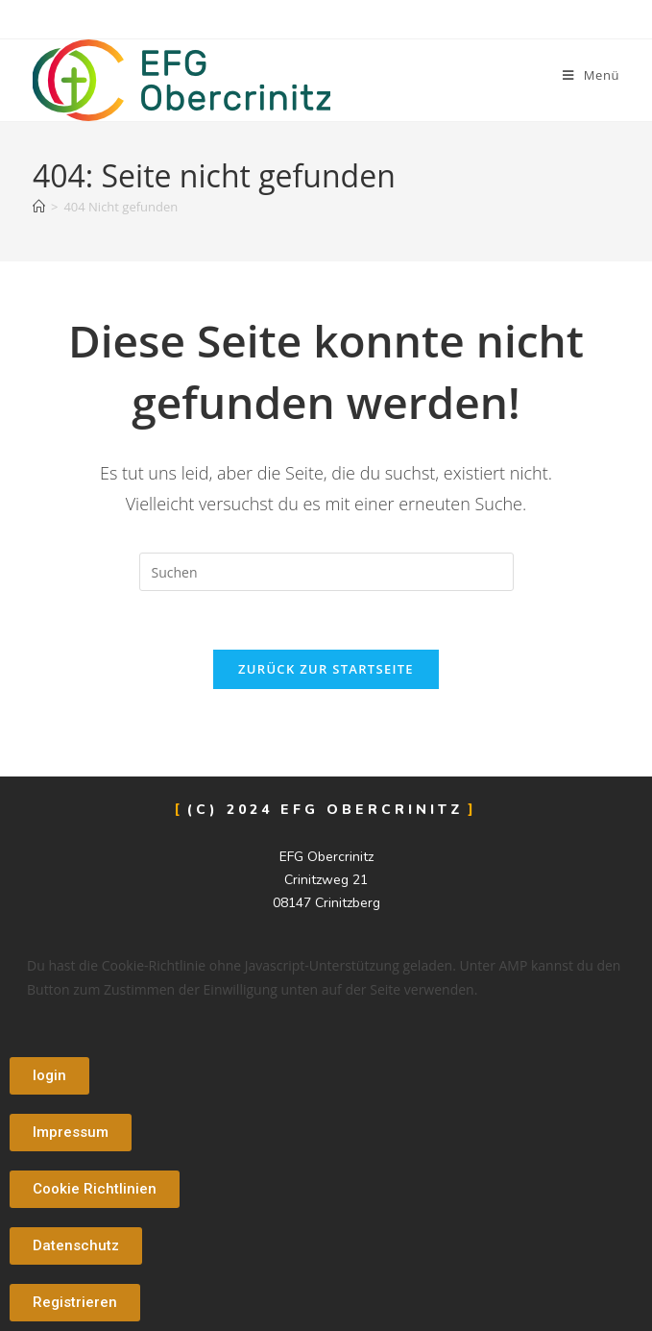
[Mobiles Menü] (591, 75)
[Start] (39, 206)
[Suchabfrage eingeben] (326, 572)
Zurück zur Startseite (326, 669)
